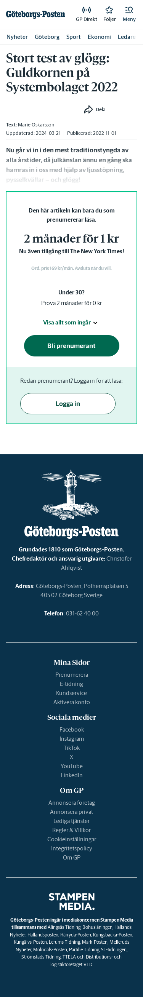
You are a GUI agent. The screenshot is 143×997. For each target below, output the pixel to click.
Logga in (68, 403)
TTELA (69, 957)
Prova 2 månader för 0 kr (71, 303)
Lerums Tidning (64, 942)
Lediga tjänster (71, 820)
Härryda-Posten (75, 935)
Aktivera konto (71, 702)
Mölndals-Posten (50, 949)
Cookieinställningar (71, 839)
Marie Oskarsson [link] (36, 124)
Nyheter (17, 36)
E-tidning (71, 683)
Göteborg (47, 36)
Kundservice (71, 693)
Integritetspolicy (71, 848)
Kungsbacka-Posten (112, 935)
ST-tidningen (114, 949)
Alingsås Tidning (64, 927)
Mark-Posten (95, 942)
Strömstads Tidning (41, 957)
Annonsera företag (71, 802)
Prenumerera (71, 674)
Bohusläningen (97, 927)
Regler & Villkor (71, 830)
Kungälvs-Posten (30, 942)
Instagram (71, 738)
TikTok (72, 747)
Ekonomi (99, 36)
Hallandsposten (42, 935)
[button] (129, 14)
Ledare (127, 36)
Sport (73, 36)
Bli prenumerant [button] (71, 346)
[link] (35, 14)
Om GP (71, 857)
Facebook (71, 729)
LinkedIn (72, 775)
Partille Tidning (84, 949)
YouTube (72, 766)
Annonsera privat (71, 811)
